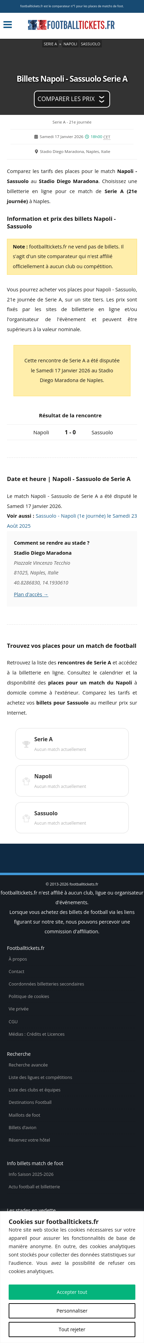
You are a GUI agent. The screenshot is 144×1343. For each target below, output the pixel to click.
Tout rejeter (72, 1329)
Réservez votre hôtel (29, 1140)
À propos (18, 959)
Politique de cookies (29, 996)
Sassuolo (90, 43)
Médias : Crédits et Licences (36, 1034)
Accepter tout (72, 1292)
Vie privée (19, 1009)
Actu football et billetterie (34, 1187)
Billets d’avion (22, 1128)
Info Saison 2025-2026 (31, 1174)
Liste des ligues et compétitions (40, 1077)
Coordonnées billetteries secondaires (46, 984)
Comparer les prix (66, 99)
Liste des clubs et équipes (35, 1090)
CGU (13, 1022)
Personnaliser (71, 1310)
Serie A (50, 43)
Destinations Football (30, 1102)
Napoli (70, 43)
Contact (16, 971)
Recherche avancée (28, 1065)
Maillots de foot (24, 1115)
